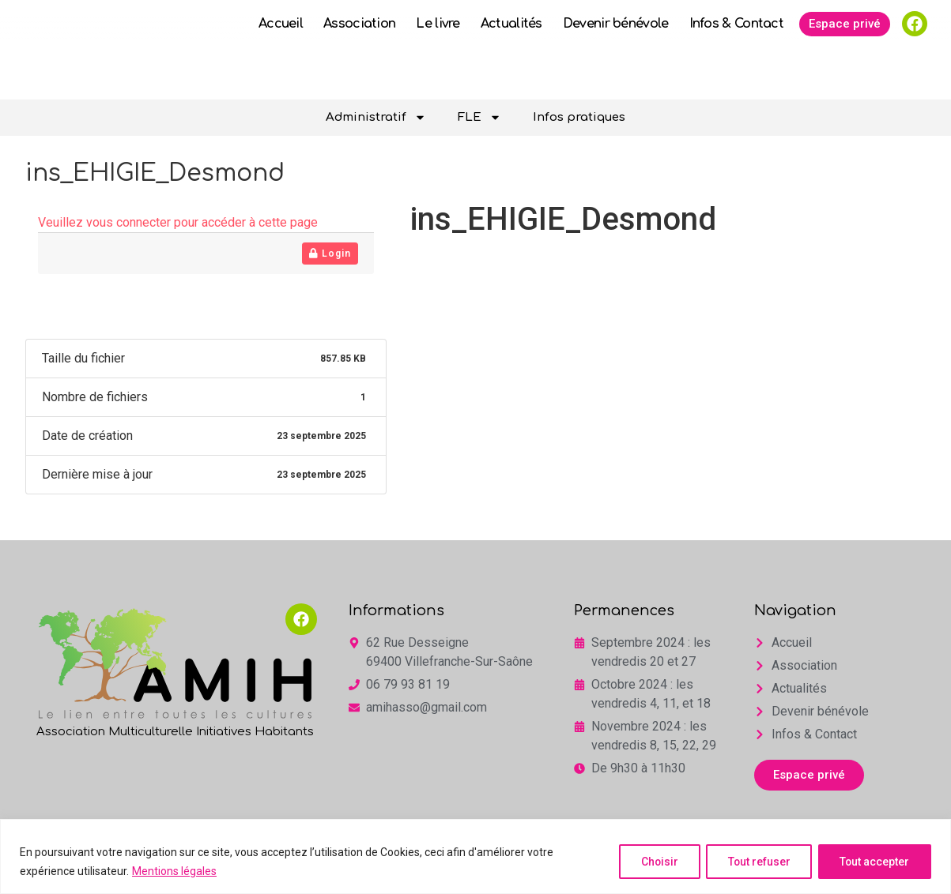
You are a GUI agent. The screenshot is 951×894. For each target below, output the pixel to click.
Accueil (281, 54)
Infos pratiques (579, 117)
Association (359, 54)
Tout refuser (754, 861)
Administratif (376, 117)
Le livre (437, 54)
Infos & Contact (736, 54)
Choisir (651, 861)
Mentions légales (174, 871)
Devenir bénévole (616, 54)
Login (330, 253)
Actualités (511, 54)
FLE (479, 117)
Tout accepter (873, 861)
